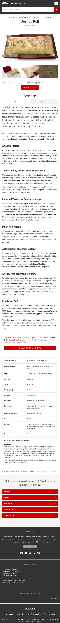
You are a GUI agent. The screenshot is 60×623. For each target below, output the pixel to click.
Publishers (29, 515)
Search (18, 614)
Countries (29, 509)
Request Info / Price (30, 348)
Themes (29, 492)
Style (37, 471)
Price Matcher (36, 614)
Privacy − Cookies (50, 617)
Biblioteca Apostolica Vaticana (28, 17)
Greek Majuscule (32, 395)
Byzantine (30, 384)
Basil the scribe (32, 419)
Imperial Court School (34, 413)
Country (52, 471)
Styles (29, 498)
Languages (29, 503)
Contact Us (8, 617)
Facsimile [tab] (44, 101)
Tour (45, 614)
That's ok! (38, 621)
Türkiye (49, 374)
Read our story (30, 546)
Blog (22, 617)
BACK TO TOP (30, 608)
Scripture (30, 379)
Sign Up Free (31, 617)
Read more (29, 621)
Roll (28, 366)
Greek (29, 390)
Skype (15, 617)
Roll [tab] (16, 101)
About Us (52, 614)
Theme (31, 471)
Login (39, 617)
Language (44, 471)
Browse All (25, 614)
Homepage (9, 614)
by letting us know (22, 462)
